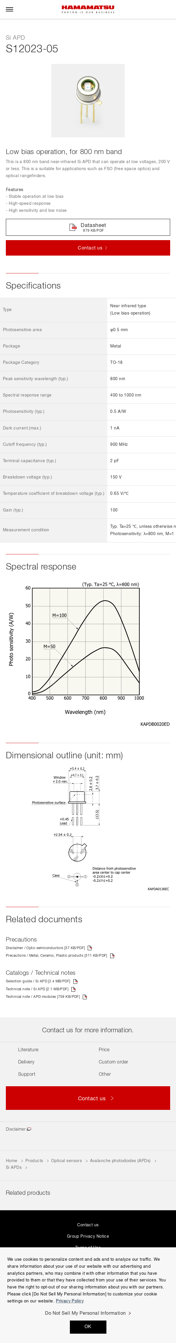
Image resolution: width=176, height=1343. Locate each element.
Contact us (88, 1225)
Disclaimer (15, 1129)
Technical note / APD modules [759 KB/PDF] (43, 997)
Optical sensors (66, 1161)
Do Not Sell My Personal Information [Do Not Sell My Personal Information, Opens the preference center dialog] (85, 1313)
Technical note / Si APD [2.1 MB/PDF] (37, 989)
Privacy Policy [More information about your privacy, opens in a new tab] (70, 1301)
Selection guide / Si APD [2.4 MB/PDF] (38, 981)
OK (88, 1327)
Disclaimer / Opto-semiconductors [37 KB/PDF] (45, 948)
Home (12, 1161)
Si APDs (14, 1168)
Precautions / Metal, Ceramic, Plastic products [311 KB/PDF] (56, 956)
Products (34, 1161)
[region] (88, 1295)
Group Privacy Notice (88, 1236)
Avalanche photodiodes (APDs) (120, 1161)
